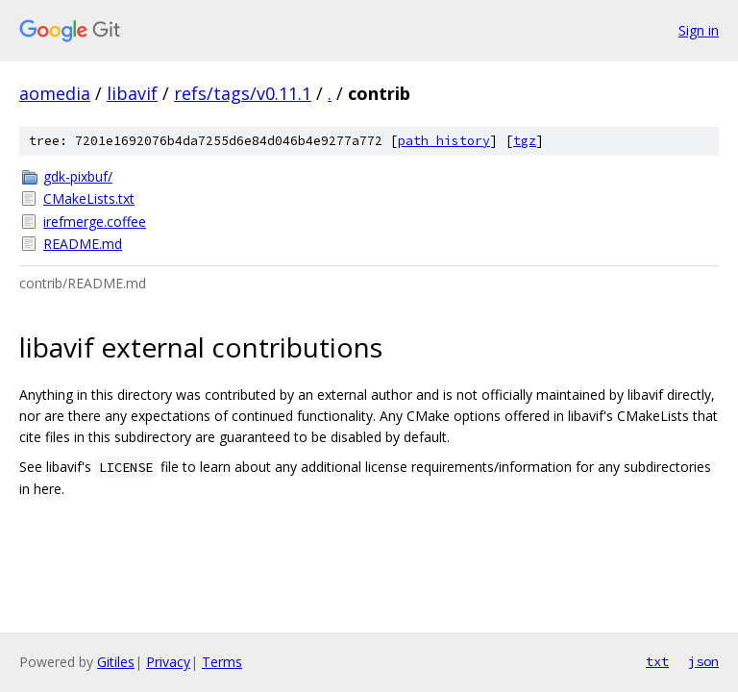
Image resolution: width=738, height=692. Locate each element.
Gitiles (116, 662)
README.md (82, 244)
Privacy (168, 662)
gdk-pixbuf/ (77, 176)
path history (444, 141)
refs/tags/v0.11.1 (242, 93)
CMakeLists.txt (89, 198)
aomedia (54, 93)
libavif (132, 93)
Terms (222, 662)
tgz (524, 141)
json (703, 661)
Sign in (698, 30)
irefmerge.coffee (94, 221)
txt (657, 661)
